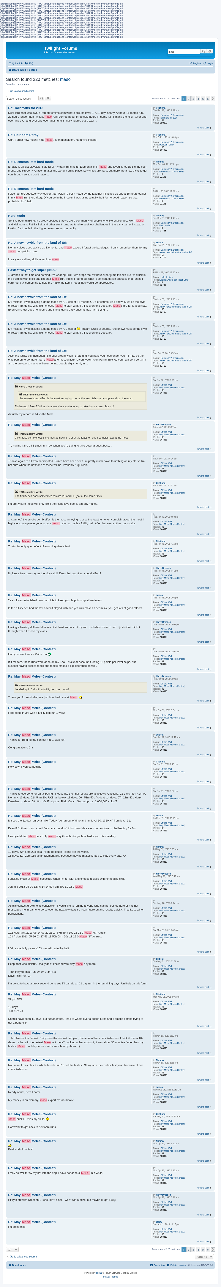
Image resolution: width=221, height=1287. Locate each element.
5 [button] (203, 99)
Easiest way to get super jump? (174, 280)
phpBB (99, 1273)
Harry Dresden (163, 424)
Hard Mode (164, 225)
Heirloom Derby (166, 145)
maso (65, 79)
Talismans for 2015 (168, 118)
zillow (159, 1222)
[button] (213, 99)
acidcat (159, 242)
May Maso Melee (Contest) (172, 387)
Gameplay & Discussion (172, 115)
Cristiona (160, 108)
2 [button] (188, 99)
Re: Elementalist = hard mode (31, 162)
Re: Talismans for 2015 (25, 108)
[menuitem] (29, 63)
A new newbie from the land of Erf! (175, 252)
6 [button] (208, 99)
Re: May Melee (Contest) (32, 378)
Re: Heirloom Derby (23, 135)
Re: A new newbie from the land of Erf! (37, 242)
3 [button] (193, 99)
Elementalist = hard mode (171, 171)
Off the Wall (166, 385)
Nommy (160, 162)
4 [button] (198, 99)
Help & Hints (167, 277)
